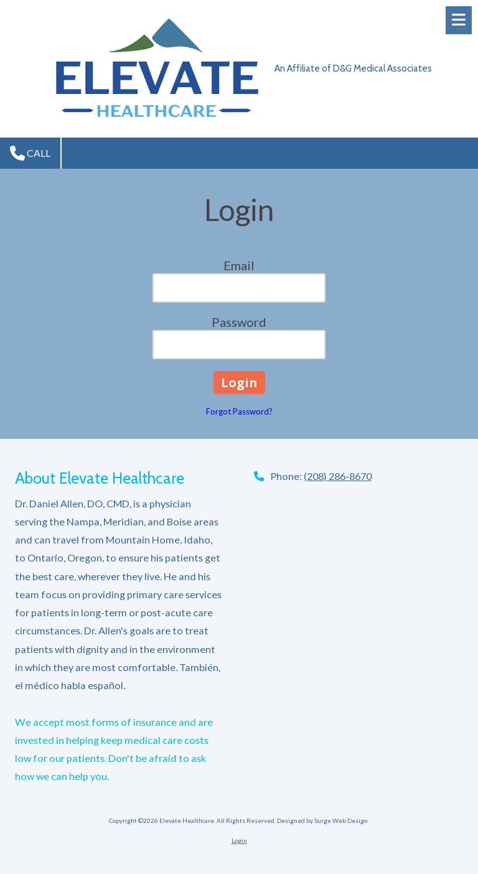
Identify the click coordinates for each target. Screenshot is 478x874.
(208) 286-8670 (338, 476)
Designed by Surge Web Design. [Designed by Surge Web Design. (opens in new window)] (323, 820)
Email (239, 265)
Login (239, 840)
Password (239, 321)
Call (30, 153)
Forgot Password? (239, 411)
